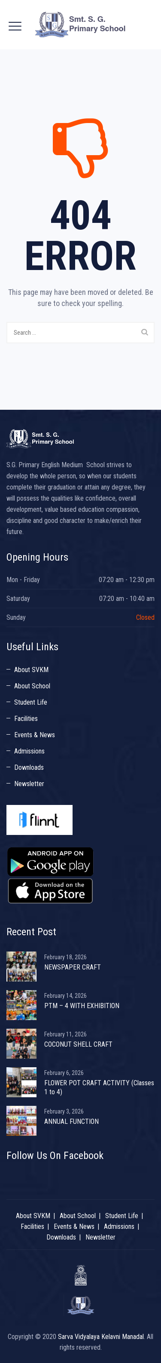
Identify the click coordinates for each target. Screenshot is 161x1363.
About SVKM (31, 670)
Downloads (29, 767)
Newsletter (29, 784)
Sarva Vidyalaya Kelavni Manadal (101, 1337)
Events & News (34, 735)
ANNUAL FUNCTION (71, 1121)
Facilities (26, 719)
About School (32, 686)
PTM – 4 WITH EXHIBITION (81, 1006)
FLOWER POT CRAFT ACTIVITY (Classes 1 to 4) (99, 1087)
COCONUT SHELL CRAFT (78, 1044)
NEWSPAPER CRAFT (72, 967)
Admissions (29, 751)
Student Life (30, 702)
